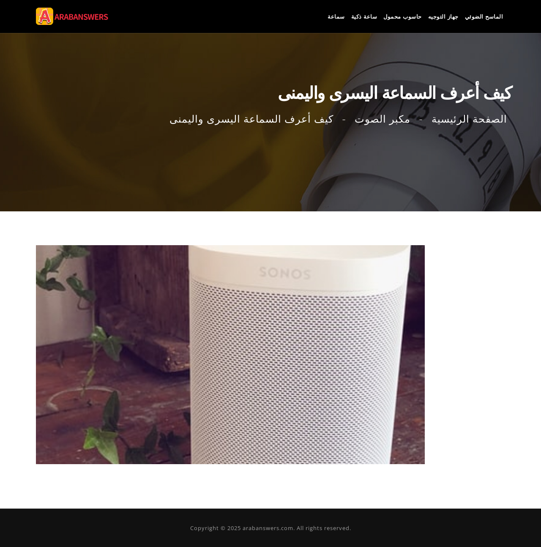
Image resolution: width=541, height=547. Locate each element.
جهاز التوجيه (443, 16)
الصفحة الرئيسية (469, 119)
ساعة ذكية (364, 16)
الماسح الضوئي (484, 16)
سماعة (336, 16)
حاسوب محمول (402, 16)
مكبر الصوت (382, 119)
